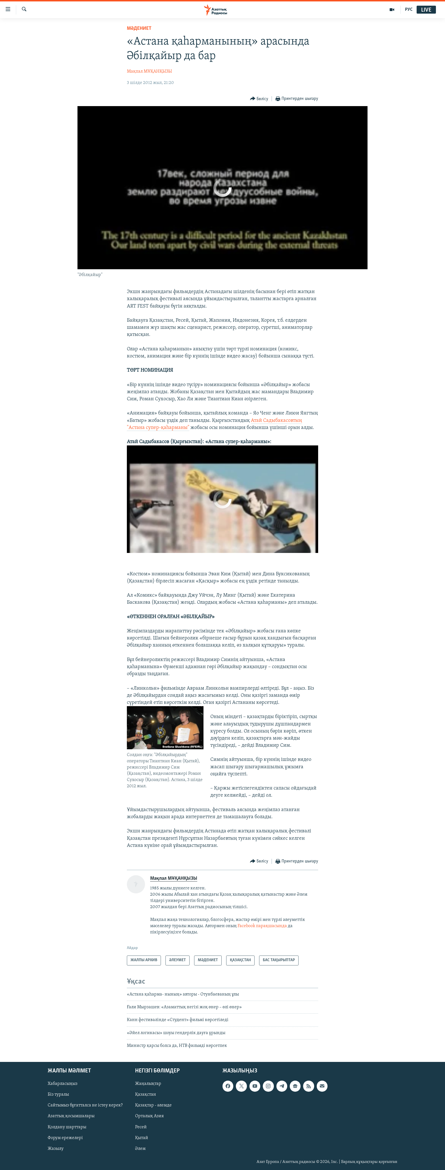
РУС (409, 9)
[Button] (259, 99)
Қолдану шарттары (67, 1127)
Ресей (141, 1127)
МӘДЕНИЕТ (139, 28)
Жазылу (56, 1148)
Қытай (141, 1137)
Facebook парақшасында (262, 926)
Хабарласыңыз (62, 1083)
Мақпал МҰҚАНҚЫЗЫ (149, 71)
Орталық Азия (149, 1116)
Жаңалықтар (148, 1083)
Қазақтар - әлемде (153, 1105)
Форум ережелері (65, 1137)
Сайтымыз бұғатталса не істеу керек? (85, 1105)
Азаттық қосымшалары (71, 1116)
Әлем (140, 1148)
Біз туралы (58, 1094)
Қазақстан (145, 1094)
